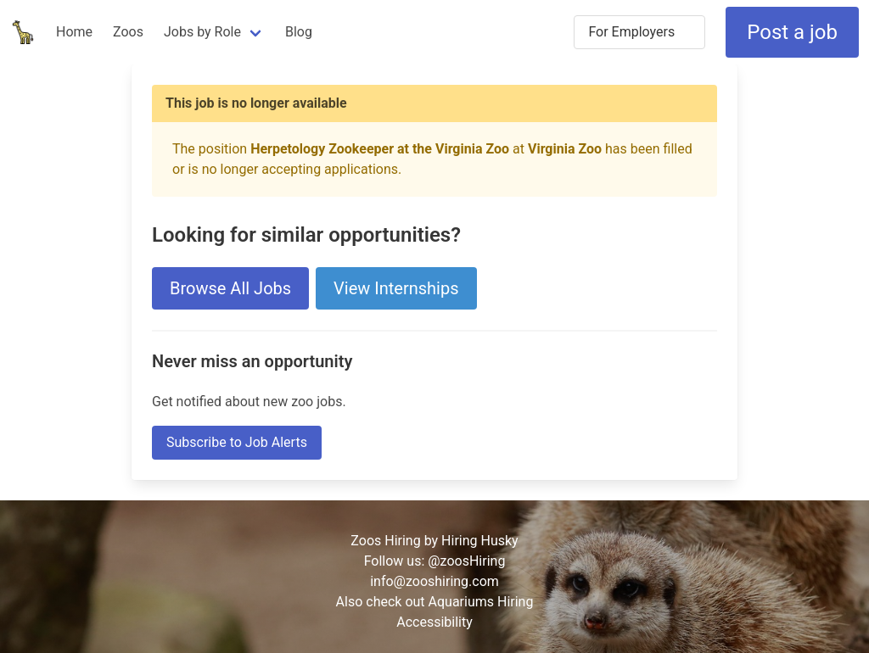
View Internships (396, 288)
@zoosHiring (466, 561)
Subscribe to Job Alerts (236, 442)
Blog (298, 32)
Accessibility (434, 622)
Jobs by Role (202, 32)
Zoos (128, 32)
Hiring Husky (480, 541)
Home (74, 32)
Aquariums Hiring (481, 602)
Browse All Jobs (230, 288)
